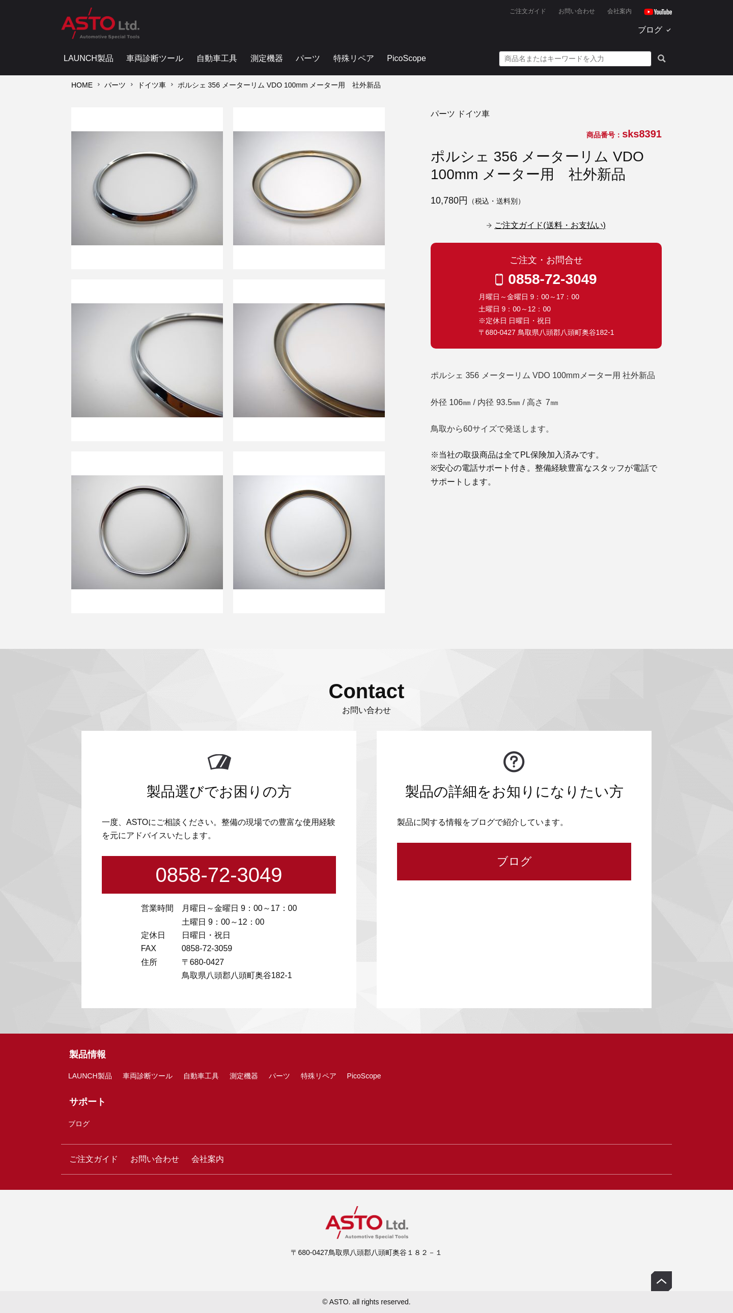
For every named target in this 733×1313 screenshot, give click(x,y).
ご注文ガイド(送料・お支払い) (550, 225)
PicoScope (406, 58)
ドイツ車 (151, 85)
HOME (82, 85)
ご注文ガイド (528, 11)
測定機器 (266, 58)
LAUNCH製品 (89, 58)
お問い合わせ (576, 11)
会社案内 (619, 11)
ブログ (650, 29)
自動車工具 (216, 58)
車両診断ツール (154, 58)
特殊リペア (353, 58)
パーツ (308, 58)
